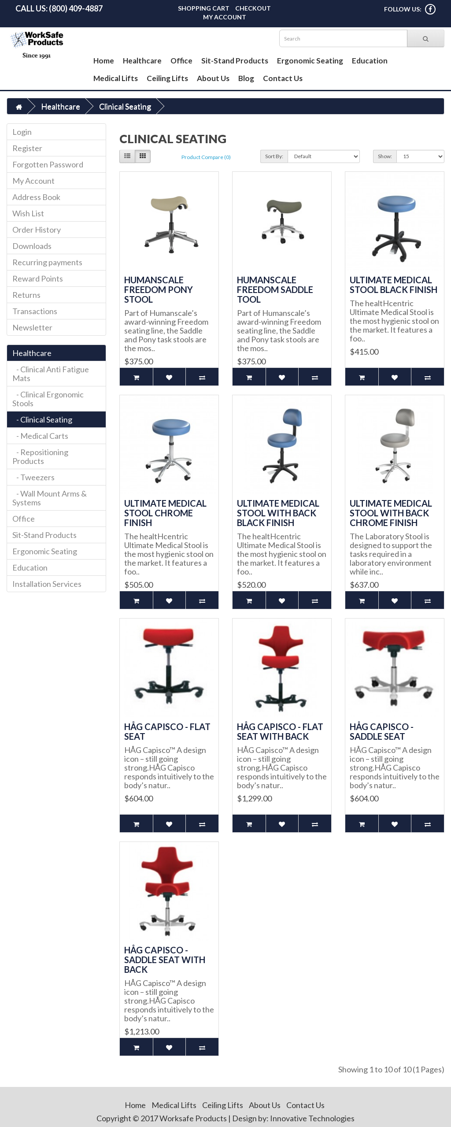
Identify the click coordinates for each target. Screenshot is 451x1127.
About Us (213, 78)
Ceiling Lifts (167, 78)
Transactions (34, 311)
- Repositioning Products (40, 456)
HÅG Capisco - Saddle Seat (382, 731)
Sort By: (274, 156)
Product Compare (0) (206, 157)
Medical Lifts (115, 78)
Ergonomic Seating (310, 60)
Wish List (28, 213)
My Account (224, 17)
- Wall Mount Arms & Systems (49, 498)
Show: (385, 156)
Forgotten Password (47, 164)
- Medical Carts (40, 436)
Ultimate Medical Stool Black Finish (393, 284)
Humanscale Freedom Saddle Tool (275, 289)
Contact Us (283, 78)
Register (27, 148)
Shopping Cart (203, 8)
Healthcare (142, 60)
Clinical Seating (125, 106)
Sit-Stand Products (234, 60)
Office (181, 60)
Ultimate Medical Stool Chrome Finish (165, 513)
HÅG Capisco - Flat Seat (167, 731)
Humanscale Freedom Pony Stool (158, 289)
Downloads (32, 246)
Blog (246, 78)
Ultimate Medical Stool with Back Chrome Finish (391, 513)
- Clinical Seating (42, 419)
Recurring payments (47, 262)
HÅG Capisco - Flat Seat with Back (280, 731)
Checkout (253, 8)
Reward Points (37, 278)
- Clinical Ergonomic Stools (48, 398)
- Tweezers (33, 477)
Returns (26, 295)
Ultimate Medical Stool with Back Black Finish (278, 513)
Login (22, 132)
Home (103, 60)
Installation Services (46, 584)
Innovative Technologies (312, 1118)
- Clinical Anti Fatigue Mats (50, 373)
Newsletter (32, 327)
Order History (36, 229)
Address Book (36, 197)
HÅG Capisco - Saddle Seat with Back (164, 960)
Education (370, 60)
